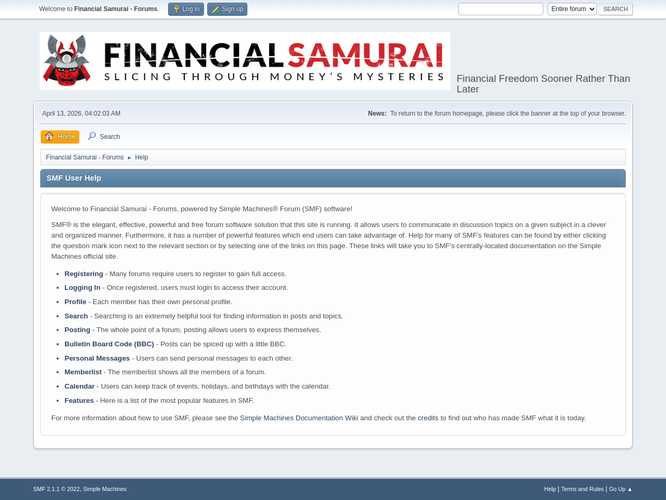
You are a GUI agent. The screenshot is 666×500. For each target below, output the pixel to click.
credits (428, 418)
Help (550, 489)
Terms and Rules (582, 489)
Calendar (79, 386)
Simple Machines (104, 489)
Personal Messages (97, 358)
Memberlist (82, 372)
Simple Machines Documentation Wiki (299, 418)
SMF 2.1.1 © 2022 (56, 489)
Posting (77, 330)
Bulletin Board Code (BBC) (109, 344)
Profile (75, 302)
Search (76, 316)
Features (79, 400)
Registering (83, 274)
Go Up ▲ (621, 489)
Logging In (82, 287)
